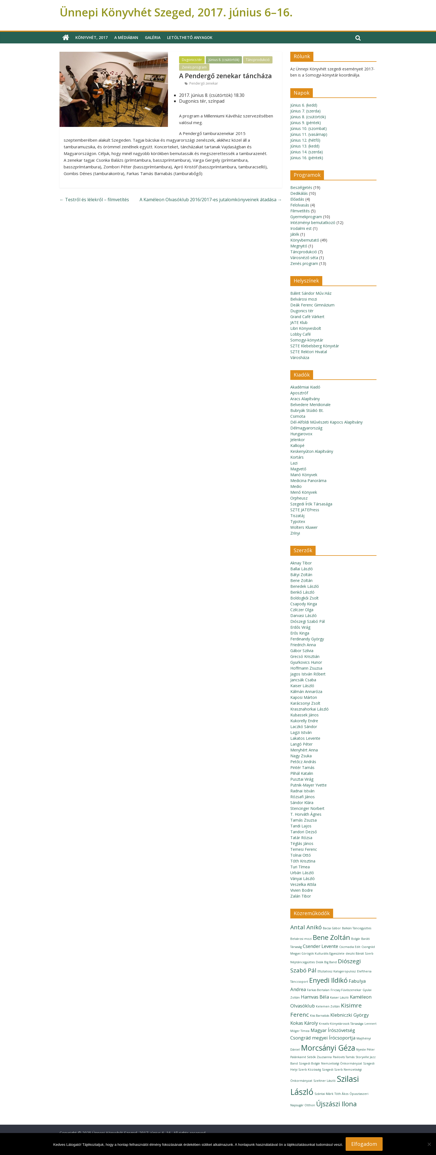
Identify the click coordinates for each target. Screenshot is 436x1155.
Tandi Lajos (300, 826)
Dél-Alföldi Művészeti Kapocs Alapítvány (326, 422)
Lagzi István (301, 732)
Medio (296, 486)
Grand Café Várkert (307, 316)
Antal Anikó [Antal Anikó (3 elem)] (306, 927)
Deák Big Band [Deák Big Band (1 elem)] (326, 962)
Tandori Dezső (303, 831)
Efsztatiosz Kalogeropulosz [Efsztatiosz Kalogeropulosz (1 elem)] (337, 971)
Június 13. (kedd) (304, 146)
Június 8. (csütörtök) (224, 59)
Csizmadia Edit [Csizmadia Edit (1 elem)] (349, 947)
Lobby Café (300, 334)
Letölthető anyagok (189, 37)
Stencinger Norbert (307, 808)
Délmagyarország (306, 428)
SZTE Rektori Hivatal (308, 351)
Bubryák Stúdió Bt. (307, 410)
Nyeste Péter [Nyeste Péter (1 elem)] (365, 1049)
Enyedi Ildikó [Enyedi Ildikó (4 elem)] (328, 980)
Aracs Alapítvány (305, 398)
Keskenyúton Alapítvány (311, 451)
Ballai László (301, 568)
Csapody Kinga (303, 603)
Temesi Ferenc (303, 849)
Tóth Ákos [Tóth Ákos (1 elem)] (341, 1094)
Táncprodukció (258, 59)
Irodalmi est (301, 228)
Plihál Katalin (301, 773)
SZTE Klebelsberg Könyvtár (314, 345)
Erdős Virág (300, 627)
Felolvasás (299, 205)
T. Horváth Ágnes (305, 814)
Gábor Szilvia (301, 650)
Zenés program (194, 67)
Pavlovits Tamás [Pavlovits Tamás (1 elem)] (344, 1057)
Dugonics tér (192, 59)
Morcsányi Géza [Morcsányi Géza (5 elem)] (328, 1048)
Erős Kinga (299, 633)
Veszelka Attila (303, 884)
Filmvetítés (300, 210)
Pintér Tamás (302, 767)
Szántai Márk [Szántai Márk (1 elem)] (323, 1094)
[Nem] (429, 1144)
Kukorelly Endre (304, 720)
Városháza (299, 357)
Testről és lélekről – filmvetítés (94, 199)
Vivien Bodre (301, 890)
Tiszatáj (297, 515)
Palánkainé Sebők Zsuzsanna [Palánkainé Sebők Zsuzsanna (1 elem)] (311, 1057)
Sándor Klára (301, 802)
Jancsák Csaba (303, 679)
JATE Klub (299, 322)
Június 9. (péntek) (305, 122)
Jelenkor (297, 439)
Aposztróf (299, 392)
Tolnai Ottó (300, 855)
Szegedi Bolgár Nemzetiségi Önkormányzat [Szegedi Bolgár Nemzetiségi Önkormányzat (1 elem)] (330, 1063)
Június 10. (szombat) (308, 128)
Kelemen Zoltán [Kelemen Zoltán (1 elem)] (328, 1006)
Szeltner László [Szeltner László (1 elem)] (324, 1081)
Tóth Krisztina (302, 861)
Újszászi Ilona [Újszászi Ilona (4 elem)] (336, 1103)
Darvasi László (303, 615)
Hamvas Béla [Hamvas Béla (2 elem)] (315, 997)
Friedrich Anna (303, 644)
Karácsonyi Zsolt (305, 703)
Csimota (297, 416)
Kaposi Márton (303, 697)
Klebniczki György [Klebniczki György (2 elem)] (349, 1015)
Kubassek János (304, 714)
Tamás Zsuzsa (303, 820)
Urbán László (302, 872)
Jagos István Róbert (308, 674)
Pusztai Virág (301, 779)
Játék (294, 234)
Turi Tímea (300, 866)
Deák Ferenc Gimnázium (312, 305)
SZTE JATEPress (304, 509)
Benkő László (302, 592)
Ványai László (302, 878)
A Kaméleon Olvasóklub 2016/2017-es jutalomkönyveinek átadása (211, 199)
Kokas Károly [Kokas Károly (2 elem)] (304, 1023)
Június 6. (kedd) (303, 105)
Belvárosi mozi (303, 299)
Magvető (298, 468)
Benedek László (304, 586)
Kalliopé (297, 445)
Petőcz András (303, 761)
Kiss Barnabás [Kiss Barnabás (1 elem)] (319, 1016)
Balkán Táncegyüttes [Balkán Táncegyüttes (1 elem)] (356, 928)
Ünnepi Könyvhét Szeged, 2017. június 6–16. (176, 12)
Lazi (294, 463)
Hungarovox (301, 433)
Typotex (297, 521)
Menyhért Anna (304, 750)
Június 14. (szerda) (306, 151)
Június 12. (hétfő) (305, 140)
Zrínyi (295, 533)
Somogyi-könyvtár (306, 340)
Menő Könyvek (303, 492)
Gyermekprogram (306, 216)
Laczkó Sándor (303, 726)
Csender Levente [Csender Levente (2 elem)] (320, 946)
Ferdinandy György (307, 639)
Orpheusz (299, 498)
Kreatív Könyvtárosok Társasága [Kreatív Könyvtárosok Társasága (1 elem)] (341, 1024)
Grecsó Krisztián (304, 656)
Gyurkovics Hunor (306, 662)
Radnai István (302, 790)
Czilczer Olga (301, 609)
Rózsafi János (302, 796)
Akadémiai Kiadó (305, 387)
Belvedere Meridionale (310, 404)
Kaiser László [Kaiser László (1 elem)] (339, 997)
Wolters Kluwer (304, 527)
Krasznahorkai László (309, 709)
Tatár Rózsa (301, 837)
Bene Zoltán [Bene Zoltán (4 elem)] (331, 937)
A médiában (126, 37)
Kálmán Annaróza (306, 691)
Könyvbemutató (304, 240)
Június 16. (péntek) (306, 157)
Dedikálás (299, 193)
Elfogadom (364, 1144)
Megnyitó (298, 246)
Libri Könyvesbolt (305, 328)
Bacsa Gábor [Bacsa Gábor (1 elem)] (332, 928)
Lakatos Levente (305, 738)
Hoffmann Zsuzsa (306, 668)
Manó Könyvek (303, 474)
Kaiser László (302, 685)
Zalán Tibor (300, 896)
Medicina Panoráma (308, 480)
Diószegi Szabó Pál (307, 621)
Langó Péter (301, 744)
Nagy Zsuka (301, 755)
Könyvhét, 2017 (91, 37)
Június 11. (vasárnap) (308, 134)
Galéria (152, 37)
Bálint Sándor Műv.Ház (310, 293)
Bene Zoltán (301, 580)
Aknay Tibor (301, 563)
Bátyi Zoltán (301, 574)
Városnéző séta (304, 257)
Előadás (297, 199)
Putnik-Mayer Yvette (308, 785)
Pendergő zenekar (203, 83)
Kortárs (297, 457)
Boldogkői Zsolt (304, 598)
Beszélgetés (301, 187)
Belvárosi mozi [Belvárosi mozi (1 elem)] (301, 939)
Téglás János (301, 843)
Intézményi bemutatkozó (312, 222)
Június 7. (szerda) (305, 111)
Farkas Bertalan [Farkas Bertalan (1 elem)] (318, 990)
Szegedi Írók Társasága (311, 504)
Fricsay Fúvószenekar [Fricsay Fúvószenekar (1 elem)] (346, 990)
